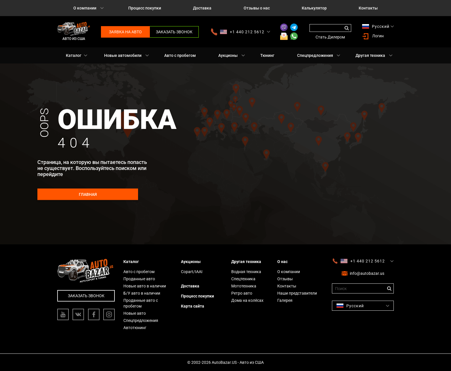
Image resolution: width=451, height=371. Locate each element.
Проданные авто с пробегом (140, 303)
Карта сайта (192, 306)
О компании (84, 8)
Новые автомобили (123, 55)
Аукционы (228, 55)
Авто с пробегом (180, 55)
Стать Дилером (330, 37)
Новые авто (134, 313)
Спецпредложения (315, 55)
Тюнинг (267, 55)
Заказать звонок (174, 32)
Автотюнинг (134, 327)
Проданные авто (139, 279)
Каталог (73, 55)
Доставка (202, 8)
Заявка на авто (125, 32)
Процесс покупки (144, 8)
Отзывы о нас (257, 8)
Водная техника (246, 271)
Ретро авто (241, 293)
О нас (282, 261)
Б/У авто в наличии (141, 293)
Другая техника (370, 55)
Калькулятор (314, 8)
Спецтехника (243, 279)
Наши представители (297, 293)
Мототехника (243, 286)
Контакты (368, 8)
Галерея (285, 300)
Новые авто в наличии (144, 286)
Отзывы (285, 279)
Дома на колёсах (247, 300)
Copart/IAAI (191, 271)
